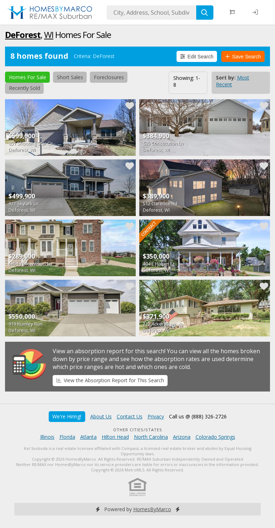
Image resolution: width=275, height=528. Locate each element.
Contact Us (130, 416)
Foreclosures (109, 77)
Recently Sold (24, 88)
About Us (101, 416)
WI (48, 34)
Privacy (156, 416)
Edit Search (196, 56)
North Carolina (151, 436)
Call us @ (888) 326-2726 (198, 416)
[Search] (204, 12)
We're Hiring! (66, 416)
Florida (67, 436)
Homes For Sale (27, 77)
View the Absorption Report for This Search (110, 380)
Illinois (47, 436)
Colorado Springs (215, 436)
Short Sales (70, 77)
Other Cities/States (137, 429)
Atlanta (88, 436)
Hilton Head (115, 436)
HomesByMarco (152, 509)
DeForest (22, 34)
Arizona (181, 436)
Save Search (243, 56)
